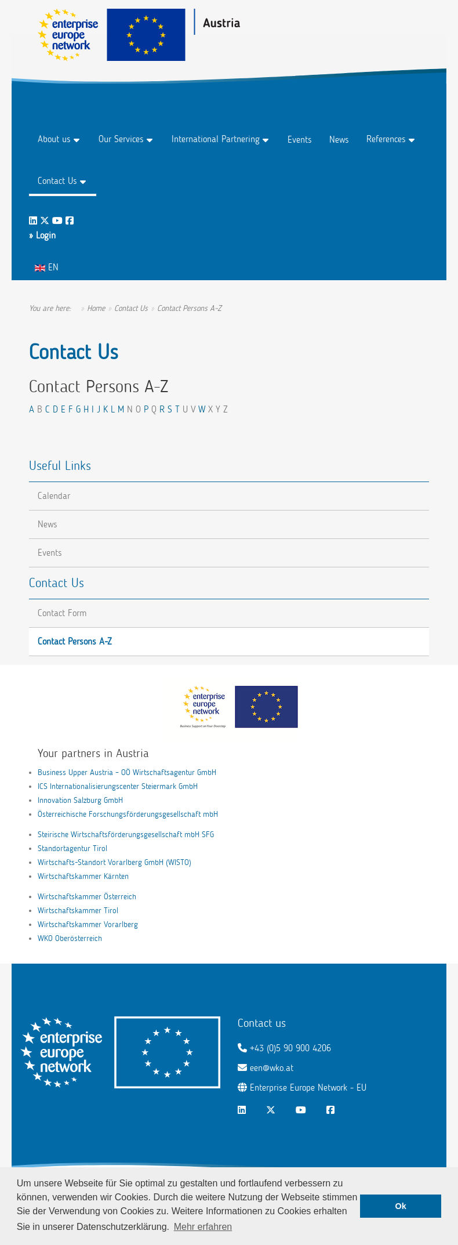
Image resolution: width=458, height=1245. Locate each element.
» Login (42, 235)
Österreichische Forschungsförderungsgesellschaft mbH (128, 814)
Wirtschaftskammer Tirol (78, 910)
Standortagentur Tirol (72, 848)
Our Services (121, 138)
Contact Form (62, 612)
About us (54, 138)
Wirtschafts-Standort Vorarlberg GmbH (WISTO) (114, 862)
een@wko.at (271, 1067)
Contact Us (57, 180)
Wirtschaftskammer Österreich (87, 897)
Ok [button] (400, 1206)
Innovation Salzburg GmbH (80, 800)
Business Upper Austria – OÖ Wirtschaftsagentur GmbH (127, 772)
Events (300, 139)
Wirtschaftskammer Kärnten (83, 876)
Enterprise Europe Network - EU (308, 1087)
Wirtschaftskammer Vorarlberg (88, 924)
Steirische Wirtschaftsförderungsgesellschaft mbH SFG (126, 834)
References (386, 138)
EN (47, 267)
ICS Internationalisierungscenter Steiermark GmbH (118, 786)
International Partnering (216, 138)
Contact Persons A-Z (75, 641)
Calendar (54, 495)
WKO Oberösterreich (70, 938)
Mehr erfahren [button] (203, 1227)
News (339, 139)
